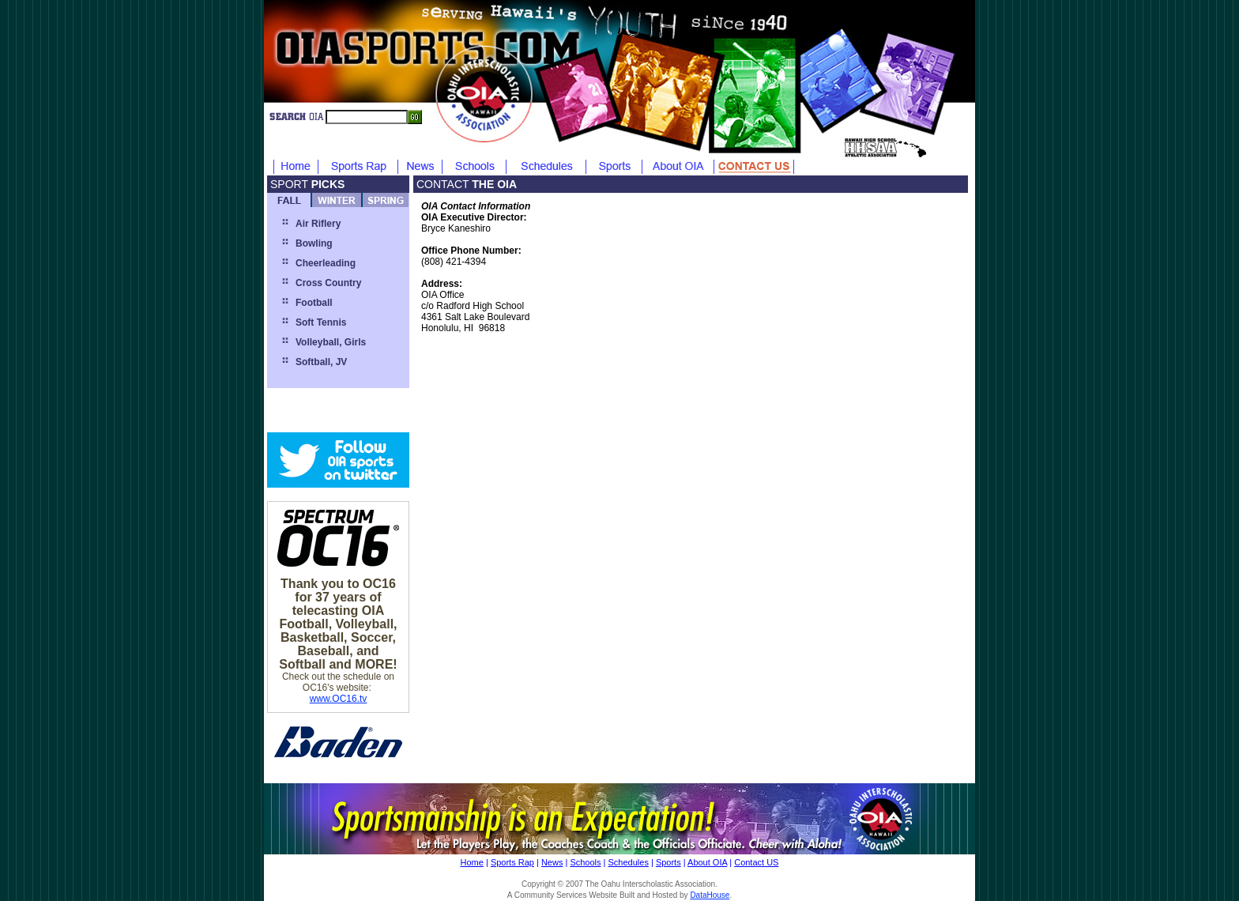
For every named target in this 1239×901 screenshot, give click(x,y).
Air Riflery (318, 223)
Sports (668, 862)
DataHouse (709, 895)
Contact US (756, 862)
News (552, 862)
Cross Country (328, 282)
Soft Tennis (321, 322)
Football (314, 302)
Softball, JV (321, 362)
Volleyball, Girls (331, 342)
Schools (585, 862)
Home (472, 862)
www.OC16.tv (338, 698)
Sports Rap (512, 862)
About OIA (707, 862)
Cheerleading (326, 263)
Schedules (628, 862)
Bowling (314, 243)
